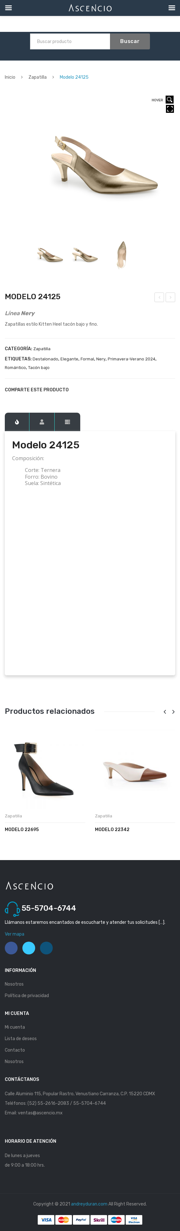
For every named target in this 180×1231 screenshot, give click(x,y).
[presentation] (165, 712)
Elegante (69, 359)
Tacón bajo (39, 367)
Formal (87, 359)
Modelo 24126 (170, 298)
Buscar (130, 41)
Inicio (10, 77)
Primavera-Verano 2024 (131, 359)
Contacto (15, 1050)
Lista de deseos (21, 1038)
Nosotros (14, 984)
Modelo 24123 (159, 298)
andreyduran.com (89, 1204)
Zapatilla (37, 77)
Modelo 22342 (112, 829)
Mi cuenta (15, 1027)
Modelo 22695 (22, 829)
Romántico (15, 367)
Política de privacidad (27, 995)
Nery (101, 359)
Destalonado (45, 359)
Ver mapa (14, 934)
